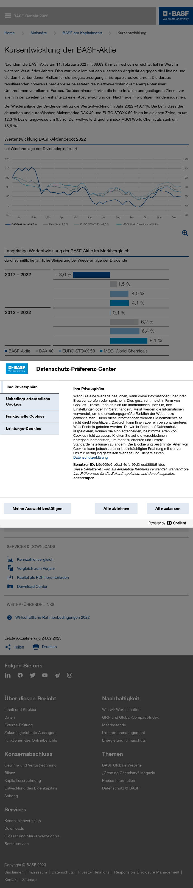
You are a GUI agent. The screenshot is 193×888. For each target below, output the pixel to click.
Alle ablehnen (116, 508)
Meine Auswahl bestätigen (37, 508)
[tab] (30, 387)
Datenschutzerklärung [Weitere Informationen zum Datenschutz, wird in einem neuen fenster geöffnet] (90, 457)
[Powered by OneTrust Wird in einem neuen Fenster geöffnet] (169, 524)
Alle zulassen (167, 508)
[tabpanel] (131, 436)
